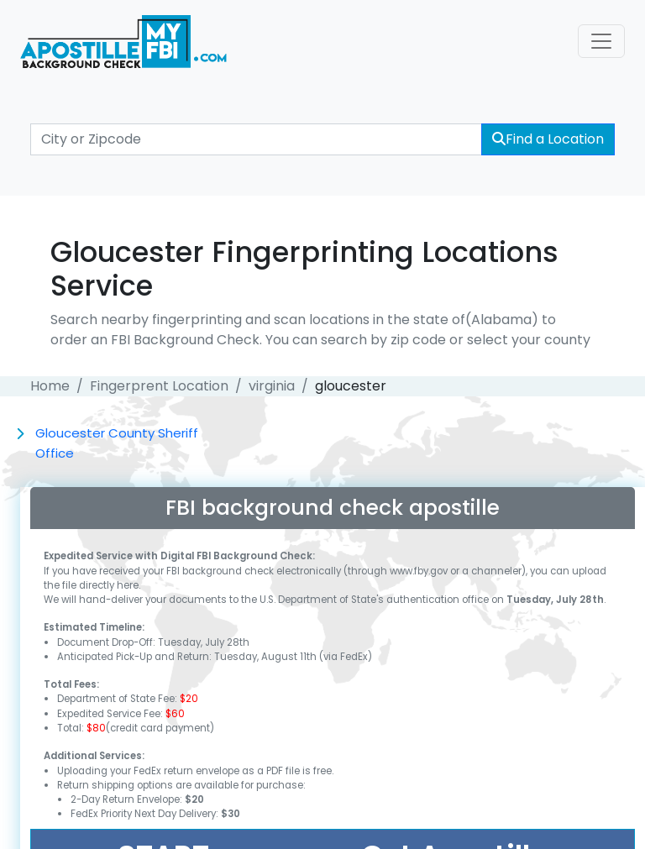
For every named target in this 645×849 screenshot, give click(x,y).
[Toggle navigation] (601, 41)
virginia (272, 386)
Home (50, 386)
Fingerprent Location (159, 386)
